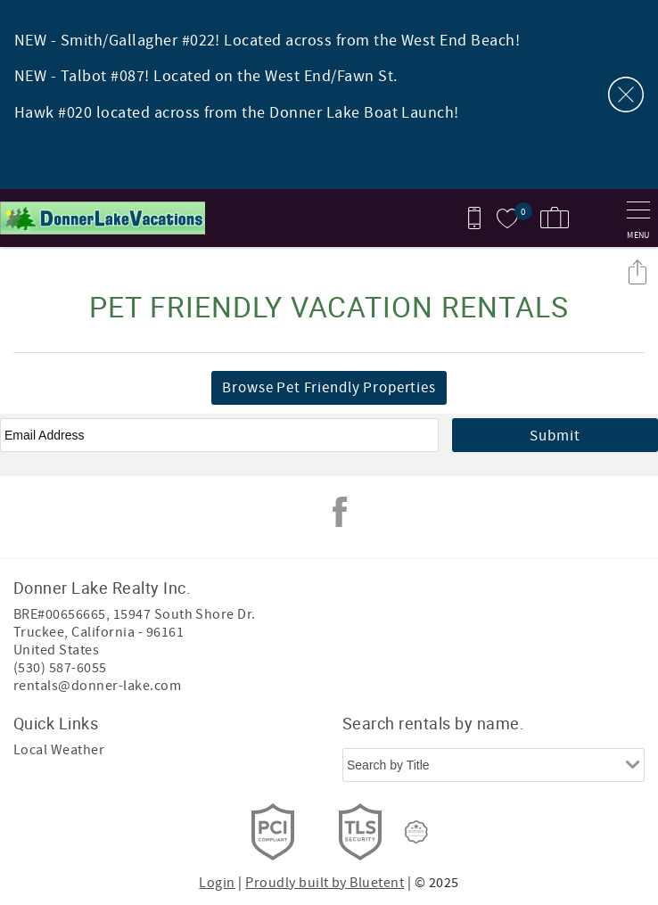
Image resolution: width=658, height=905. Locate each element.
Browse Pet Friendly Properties (329, 388)
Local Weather (58, 750)
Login (216, 883)
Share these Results (637, 271)
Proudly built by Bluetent (324, 883)
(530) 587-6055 (60, 668)
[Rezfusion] (416, 831)
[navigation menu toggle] (638, 218)
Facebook (340, 512)
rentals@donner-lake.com (97, 686)
